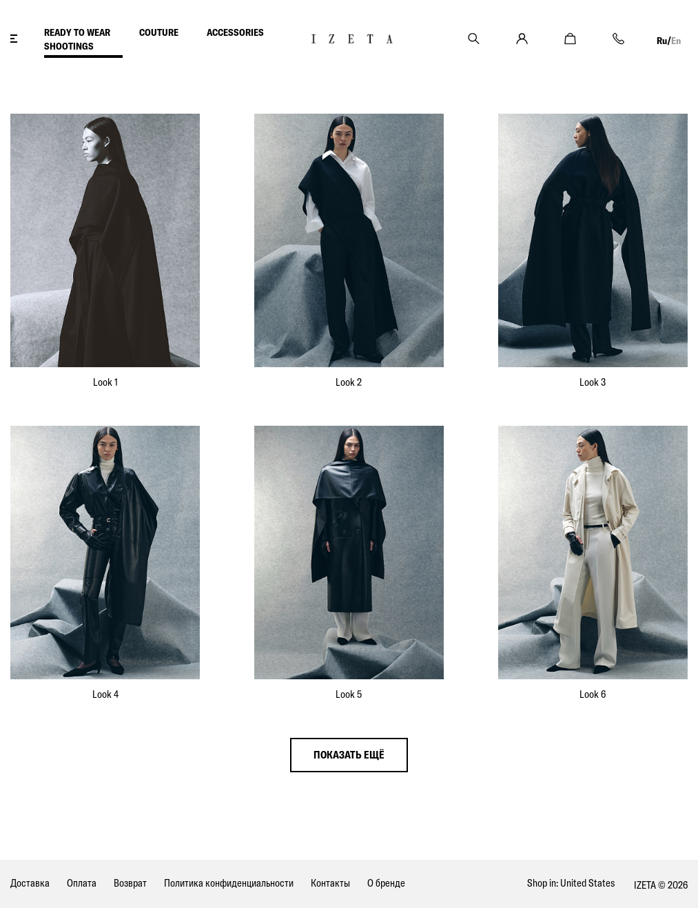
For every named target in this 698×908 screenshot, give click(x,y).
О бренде (386, 882)
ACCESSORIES (235, 32)
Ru (662, 40)
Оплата (81, 882)
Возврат (130, 882)
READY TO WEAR (77, 32)
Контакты (330, 882)
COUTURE (158, 32)
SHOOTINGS (69, 46)
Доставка (30, 882)
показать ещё (349, 754)
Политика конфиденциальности (229, 882)
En (676, 40)
